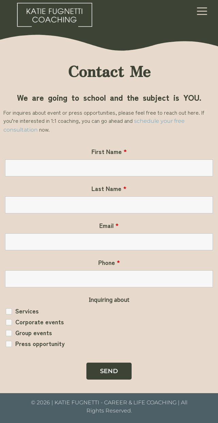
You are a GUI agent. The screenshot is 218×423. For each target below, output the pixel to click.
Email (109, 225)
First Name (109, 151)
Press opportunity (40, 343)
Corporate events (39, 321)
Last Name (109, 188)
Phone (109, 262)
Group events (33, 332)
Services (27, 310)
